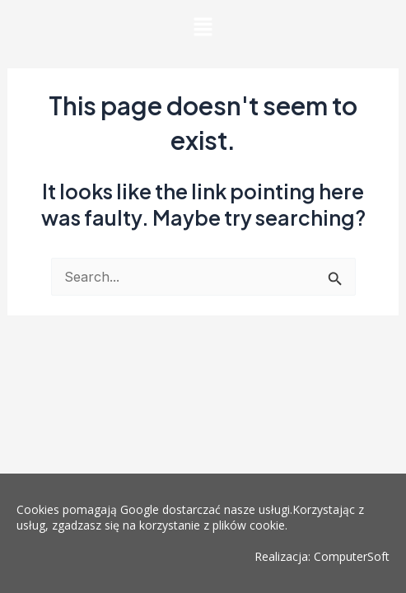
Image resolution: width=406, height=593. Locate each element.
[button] (203, 28)
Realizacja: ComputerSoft (322, 556)
